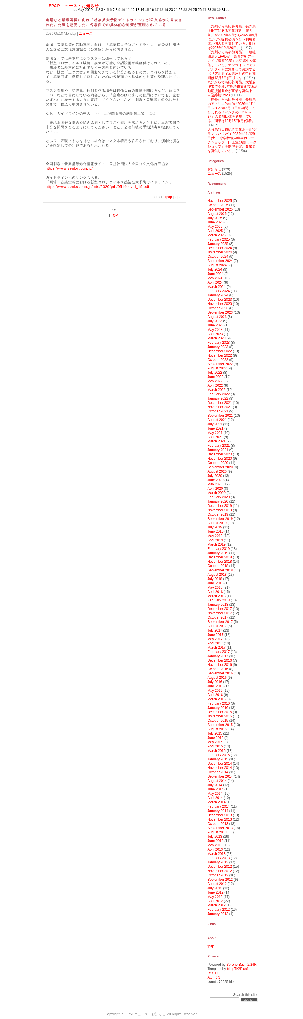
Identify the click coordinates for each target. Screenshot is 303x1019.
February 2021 (219, 446)
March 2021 (217, 441)
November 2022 (220, 355)
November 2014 (220, 768)
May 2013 (215, 845)
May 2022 (215, 381)
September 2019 (220, 519)
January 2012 (218, 914)
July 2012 (215, 888)
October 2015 (218, 721)
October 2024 (218, 257)
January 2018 (218, 605)
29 (214, 10)
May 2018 (215, 587)
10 (123, 10)
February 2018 (219, 600)
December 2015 (220, 712)
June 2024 (216, 274)
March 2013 (217, 854)
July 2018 (215, 579)
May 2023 (215, 330)
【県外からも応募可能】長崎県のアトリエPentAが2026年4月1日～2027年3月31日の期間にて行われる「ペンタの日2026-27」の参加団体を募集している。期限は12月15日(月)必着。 (232, 110)
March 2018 (217, 596)
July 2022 (215, 373)
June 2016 (216, 686)
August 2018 (217, 575)
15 (147, 10)
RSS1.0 (213, 973)
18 (161, 10)
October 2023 (218, 308)
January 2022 (218, 398)
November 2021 (220, 407)
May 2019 (215, 536)
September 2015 (220, 725)
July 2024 (215, 269)
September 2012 (220, 880)
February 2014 (219, 806)
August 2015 (217, 729)
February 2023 (219, 343)
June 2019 (216, 532)
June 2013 (216, 841)
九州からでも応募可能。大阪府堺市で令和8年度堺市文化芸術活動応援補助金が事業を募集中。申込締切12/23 (233, 88)
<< (75, 10)
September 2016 (220, 673)
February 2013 (219, 858)
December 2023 (220, 300)
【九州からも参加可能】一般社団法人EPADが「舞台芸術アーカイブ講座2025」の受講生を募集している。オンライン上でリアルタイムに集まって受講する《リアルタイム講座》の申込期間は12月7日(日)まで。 (232, 65)
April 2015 (215, 746)
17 (157, 10)
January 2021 (218, 450)
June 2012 (216, 892)
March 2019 (217, 544)
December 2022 (220, 351)
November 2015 (220, 716)
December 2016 (220, 660)
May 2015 (215, 742)
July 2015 (215, 733)
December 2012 (220, 867)
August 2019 (217, 523)
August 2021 (217, 420)
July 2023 (215, 321)
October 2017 (218, 617)
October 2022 (218, 360)
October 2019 (218, 514)
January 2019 (218, 553)
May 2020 (215, 484)
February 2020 (219, 497)
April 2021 (215, 437)
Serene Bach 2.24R (241, 965)
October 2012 (218, 875)
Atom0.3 (214, 977)
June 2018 (216, 583)
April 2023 (215, 334)
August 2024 (217, 265)
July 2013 (215, 837)
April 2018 (215, 592)
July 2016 (215, 682)
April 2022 (215, 385)
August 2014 (217, 781)
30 (219, 10)
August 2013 (217, 832)
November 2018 (220, 562)
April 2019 (215, 540)
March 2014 (217, 802)
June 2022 (216, 377)
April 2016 (215, 695)
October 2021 (218, 411)
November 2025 (220, 201)
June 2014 (216, 789)
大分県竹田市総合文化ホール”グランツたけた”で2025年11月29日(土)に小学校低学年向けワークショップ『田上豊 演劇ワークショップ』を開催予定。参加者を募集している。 (232, 140)
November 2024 (220, 252)
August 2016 (217, 678)
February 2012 (219, 910)
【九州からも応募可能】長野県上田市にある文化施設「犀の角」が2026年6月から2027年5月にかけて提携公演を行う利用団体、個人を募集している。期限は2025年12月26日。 (233, 37)
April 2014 (215, 798)
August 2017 (217, 626)
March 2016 (217, 699)
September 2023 (220, 312)
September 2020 (220, 467)
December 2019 (220, 506)
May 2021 (215, 433)
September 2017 (220, 622)
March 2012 (217, 905)
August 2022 (217, 368)
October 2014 (218, 772)
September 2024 (220, 261)
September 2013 (220, 828)
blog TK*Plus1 (238, 969)
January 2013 (218, 862)
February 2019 (219, 549)
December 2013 (220, 815)
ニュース (86, 34)
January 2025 (218, 244)
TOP (114, 215)
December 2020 (220, 454)
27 (204, 10)
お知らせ (214, 169)
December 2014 (220, 764)
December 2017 (220, 609)
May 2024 (215, 278)
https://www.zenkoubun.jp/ (69, 168)
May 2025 (215, 227)
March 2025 (217, 235)
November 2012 (220, 871)
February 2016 (219, 703)
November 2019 (220, 510)
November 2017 (220, 613)
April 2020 (215, 489)
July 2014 (215, 785)
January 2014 (218, 811)
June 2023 (216, 325)
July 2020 (215, 476)
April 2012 (215, 901)
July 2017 (215, 630)
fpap (168, 197)
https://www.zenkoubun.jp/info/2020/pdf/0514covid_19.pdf (98, 187)
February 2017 (219, 652)
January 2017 (218, 656)
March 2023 (217, 338)
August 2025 (217, 214)
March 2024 (217, 287)
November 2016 (220, 665)
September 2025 (220, 209)
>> (228, 10)
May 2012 (215, 897)
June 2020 (216, 480)
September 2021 (220, 416)
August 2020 (217, 471)
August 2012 (217, 884)
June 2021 (216, 428)
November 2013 (220, 819)
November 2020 (220, 459)
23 (185, 10)
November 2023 (220, 304)
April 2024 (215, 282)
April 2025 (215, 231)
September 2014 (220, 776)
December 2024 (220, 248)
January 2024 (218, 295)
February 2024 (219, 291)
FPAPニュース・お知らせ (74, 5)
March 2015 (217, 751)
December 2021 (220, 403)
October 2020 (218, 463)
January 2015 (218, 759)
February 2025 (219, 239)
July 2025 (215, 218)
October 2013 (218, 824)
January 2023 (218, 347)
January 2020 (218, 501)
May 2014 (215, 794)
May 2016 (215, 690)
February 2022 (219, 394)
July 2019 (215, 527)
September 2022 (220, 364)
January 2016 (218, 708)
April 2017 (215, 643)
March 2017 (217, 648)
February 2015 (219, 755)
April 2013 (215, 849)
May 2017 (215, 639)
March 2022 (217, 390)
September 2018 (220, 570)
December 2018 (220, 557)
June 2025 (216, 222)
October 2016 (218, 669)
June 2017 (216, 635)
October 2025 (218, 205)
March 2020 (217, 493)
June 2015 (216, 738)
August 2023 (217, 317)
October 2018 (218, 566)
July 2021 (215, 424)
